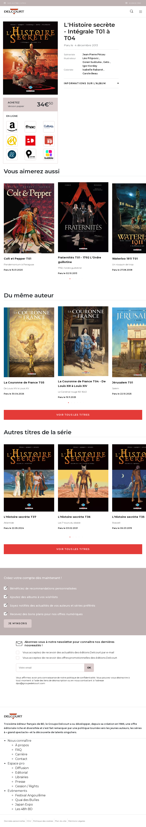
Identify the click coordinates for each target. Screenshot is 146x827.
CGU (29, 821)
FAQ (18, 750)
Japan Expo (24, 804)
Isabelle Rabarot (93, 69)
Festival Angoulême (30, 795)
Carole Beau (90, 73)
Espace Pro (135, 3)
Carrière (21, 754)
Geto (106, 62)
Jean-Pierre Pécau (94, 54)
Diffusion (22, 768)
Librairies (21, 777)
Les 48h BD (24, 809)
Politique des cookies (43, 821)
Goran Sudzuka (92, 62)
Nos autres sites (16, 3)
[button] (70, 279)
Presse (20, 781)
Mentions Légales (76, 821)
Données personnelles (14, 821)
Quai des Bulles (27, 800)
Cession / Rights (27, 786)
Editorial (21, 772)
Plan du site (60, 821)
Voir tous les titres (73, 414)
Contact (21, 759)
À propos (22, 745)
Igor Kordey (90, 65)
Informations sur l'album (91, 83)
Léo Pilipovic (91, 58)
